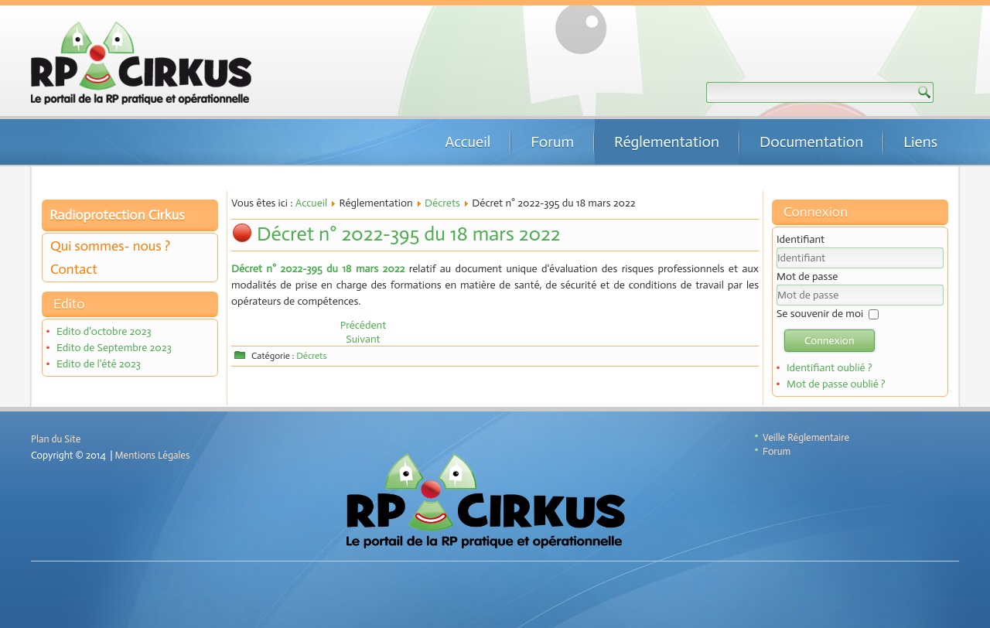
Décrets (442, 203)
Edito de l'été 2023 (98, 363)
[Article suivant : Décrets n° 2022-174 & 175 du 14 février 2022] (363, 339)
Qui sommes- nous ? (110, 245)
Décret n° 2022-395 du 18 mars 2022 (408, 234)
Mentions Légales (152, 455)
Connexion (829, 340)
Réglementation (666, 141)
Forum (552, 141)
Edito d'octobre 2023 (104, 331)
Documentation (811, 141)
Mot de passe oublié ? (836, 384)
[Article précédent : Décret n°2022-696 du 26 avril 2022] (363, 325)
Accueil (467, 141)
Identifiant (800, 239)
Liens (920, 141)
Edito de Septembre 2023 (114, 347)
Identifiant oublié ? (829, 367)
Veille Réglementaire (806, 437)
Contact (73, 269)
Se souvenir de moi (820, 313)
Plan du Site (55, 439)
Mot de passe (807, 276)
